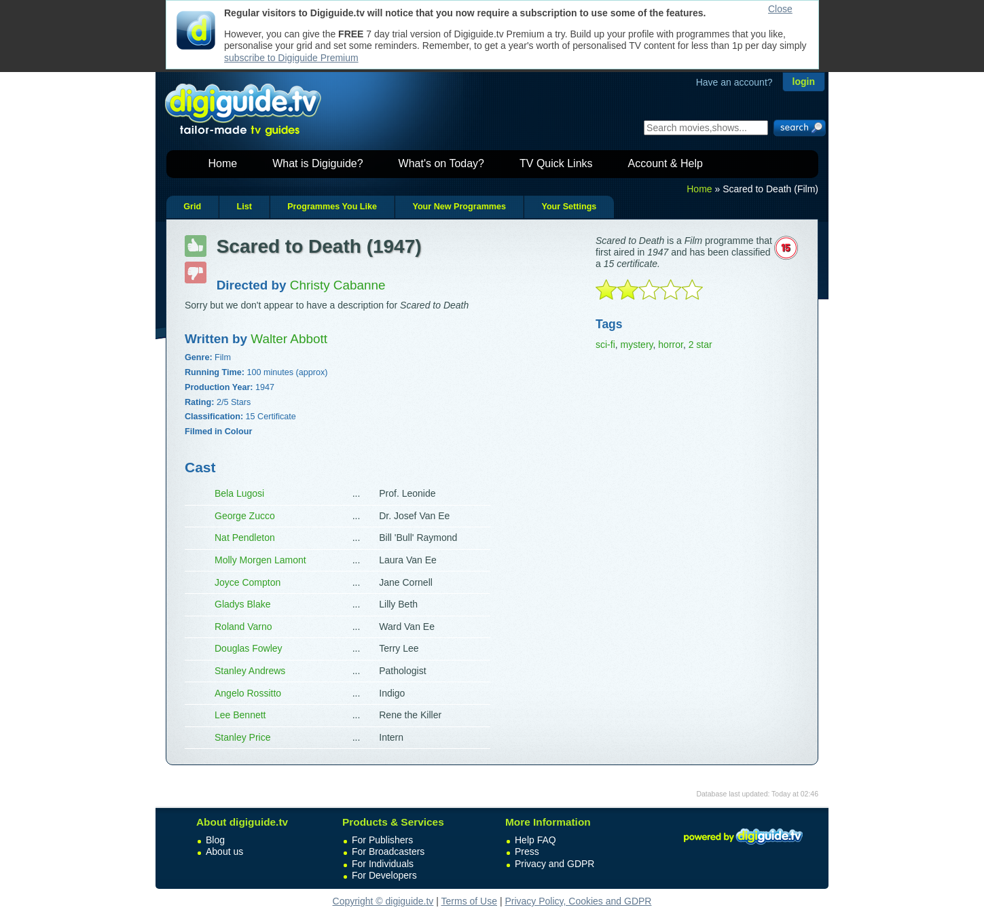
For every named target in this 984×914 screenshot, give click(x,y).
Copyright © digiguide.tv (383, 901)
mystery (637, 344)
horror (670, 344)
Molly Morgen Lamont (260, 560)
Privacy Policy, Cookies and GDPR (578, 901)
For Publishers (382, 839)
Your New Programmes (459, 206)
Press (527, 851)
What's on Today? (441, 163)
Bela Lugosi (239, 493)
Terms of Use (469, 901)
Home (223, 163)
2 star (700, 344)
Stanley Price (242, 737)
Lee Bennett (240, 714)
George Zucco (245, 515)
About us (224, 851)
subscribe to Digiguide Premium (291, 57)
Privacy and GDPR (554, 863)
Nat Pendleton (245, 537)
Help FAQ (535, 839)
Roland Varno (243, 626)
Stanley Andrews (250, 670)
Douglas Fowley (249, 648)
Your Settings (568, 206)
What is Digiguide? (317, 163)
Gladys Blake (242, 604)
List (243, 206)
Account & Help (665, 163)
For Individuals (383, 863)
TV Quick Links (556, 163)
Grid (192, 206)
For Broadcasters (388, 851)
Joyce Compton (247, 582)
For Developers (384, 875)
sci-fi (605, 344)
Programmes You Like (332, 206)
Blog (215, 839)
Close (780, 8)
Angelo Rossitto (248, 693)
